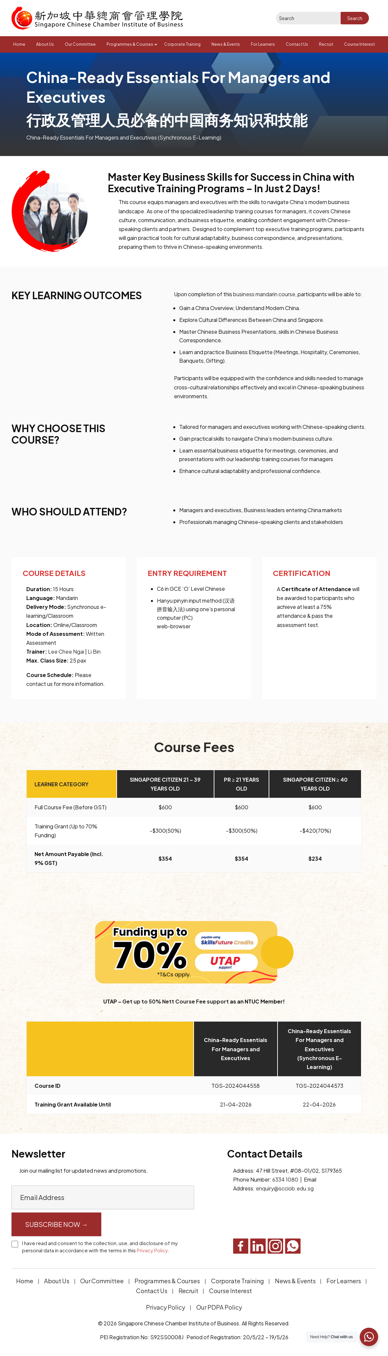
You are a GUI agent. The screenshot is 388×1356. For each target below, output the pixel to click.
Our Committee (80, 44)
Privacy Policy (152, 1250)
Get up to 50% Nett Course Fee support (175, 1001)
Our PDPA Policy (219, 1307)
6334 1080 (285, 1179)
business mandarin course (264, 294)
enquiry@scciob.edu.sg (285, 1188)
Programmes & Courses (130, 44)
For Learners (263, 44)
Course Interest (359, 44)
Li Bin (94, 651)
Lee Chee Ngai (66, 651)
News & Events (225, 44)
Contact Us (297, 44)
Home (19, 44)
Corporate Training (182, 44)
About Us (45, 44)
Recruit (326, 44)
